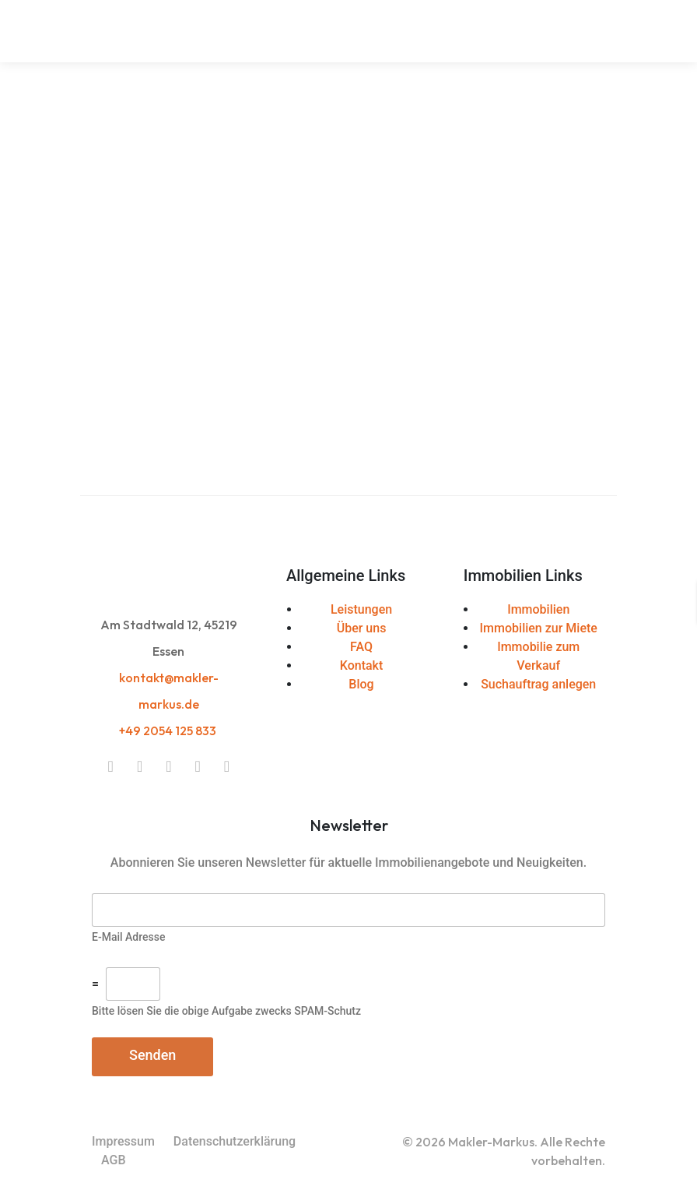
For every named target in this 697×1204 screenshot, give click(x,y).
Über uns (362, 628)
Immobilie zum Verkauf (538, 656)
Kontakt (362, 665)
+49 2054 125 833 (169, 730)
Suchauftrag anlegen (538, 684)
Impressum (123, 1141)
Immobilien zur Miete (538, 628)
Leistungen (361, 609)
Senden (152, 1055)
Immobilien (538, 609)
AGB (113, 1160)
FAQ (361, 646)
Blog (360, 684)
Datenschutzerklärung (234, 1141)
